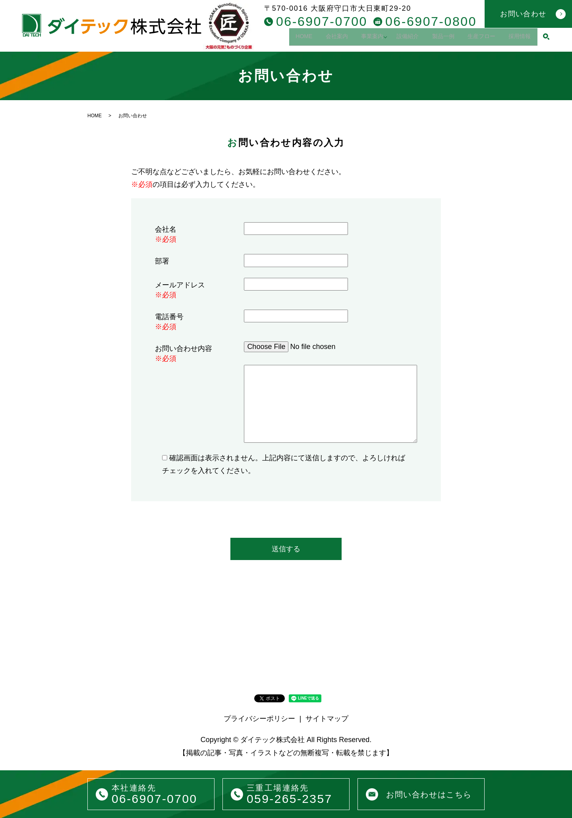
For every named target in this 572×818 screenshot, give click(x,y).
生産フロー (475, 39)
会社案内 (314, 39)
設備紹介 (393, 39)
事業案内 (354, 39)
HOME (277, 39)
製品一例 (433, 39)
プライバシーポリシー (259, 719)
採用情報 (517, 39)
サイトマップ (326, 719)
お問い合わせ (523, 14)
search (546, 39)
